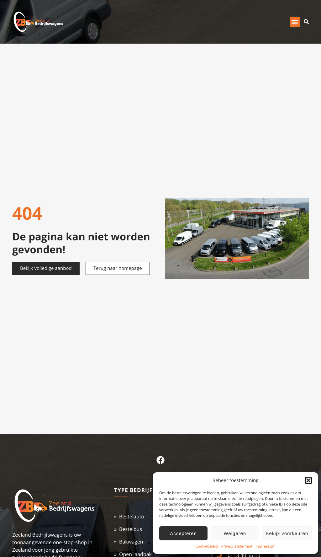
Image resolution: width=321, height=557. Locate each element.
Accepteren (183, 533)
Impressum (265, 546)
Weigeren (235, 533)
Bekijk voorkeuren (287, 533)
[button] (308, 480)
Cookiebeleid (206, 546)
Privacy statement (237, 546)
